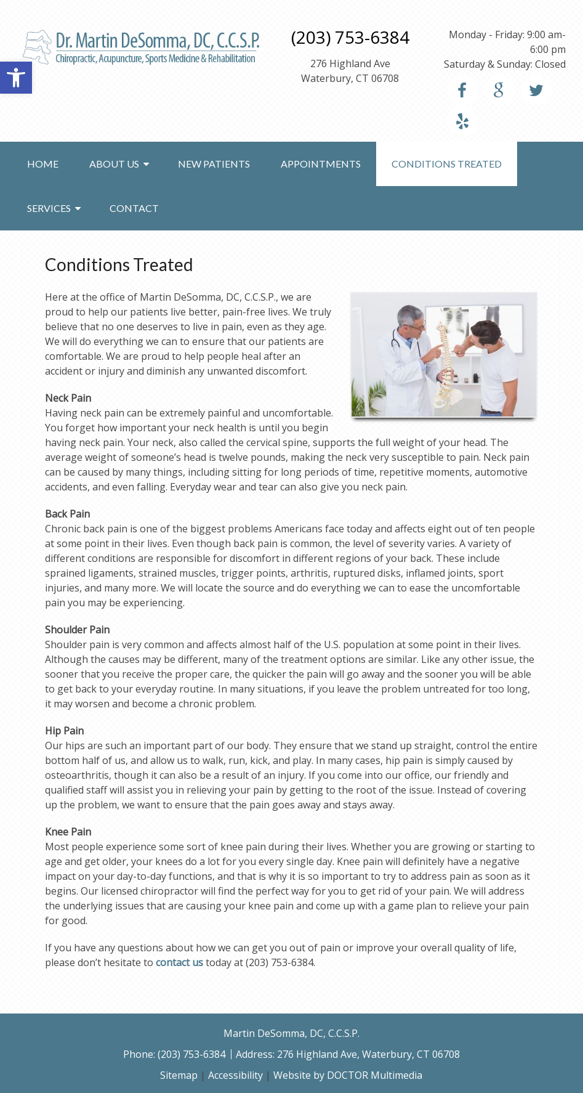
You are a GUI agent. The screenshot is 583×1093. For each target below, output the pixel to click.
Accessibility (235, 1075)
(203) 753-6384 (350, 37)
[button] (16, 78)
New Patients (214, 163)
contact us (179, 962)
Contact (134, 208)
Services (49, 208)
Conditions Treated (447, 163)
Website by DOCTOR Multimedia (347, 1075)
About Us (114, 163)
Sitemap (179, 1075)
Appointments (321, 163)
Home (42, 163)
